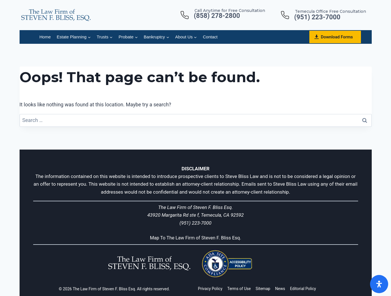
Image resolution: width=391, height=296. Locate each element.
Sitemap (263, 288)
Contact (210, 36)
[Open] (379, 284)
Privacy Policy (210, 288)
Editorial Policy (303, 288)
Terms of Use (239, 288)
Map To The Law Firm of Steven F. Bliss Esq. (195, 238)
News (280, 288)
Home (45, 36)
